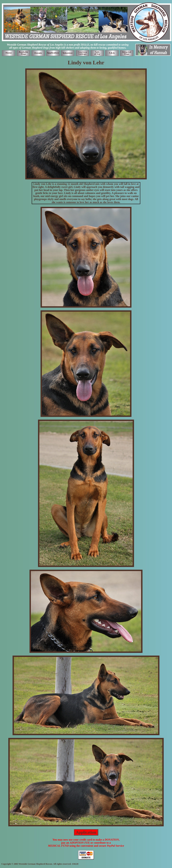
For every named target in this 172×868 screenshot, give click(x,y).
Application (86, 832)
